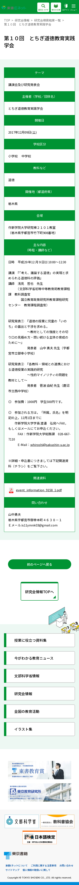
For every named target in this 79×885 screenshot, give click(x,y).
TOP (7, 20)
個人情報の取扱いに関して (36, 870)
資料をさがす (43, 7)
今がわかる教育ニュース (34, 658)
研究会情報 (22, 20)
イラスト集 (23, 729)
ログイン (65, 7)
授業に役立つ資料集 (30, 640)
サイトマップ (12, 870)
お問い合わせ (66, 865)
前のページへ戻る (39, 564)
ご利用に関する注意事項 (43, 865)
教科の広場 (56, 7)
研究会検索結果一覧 (47, 20)
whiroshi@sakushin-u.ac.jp (50, 444)
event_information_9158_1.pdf (35, 490)
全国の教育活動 (26, 711)
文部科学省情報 (26, 675)
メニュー (73, 7)
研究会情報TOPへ (39, 591)
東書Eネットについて (16, 865)
